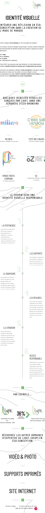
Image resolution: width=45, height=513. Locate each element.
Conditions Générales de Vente (28, 506)
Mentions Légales (11, 506)
